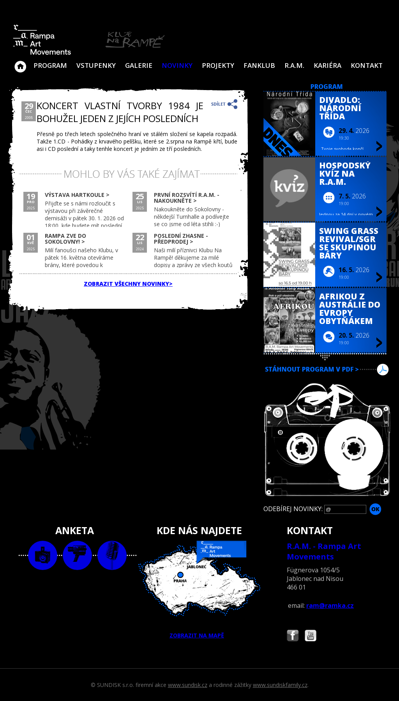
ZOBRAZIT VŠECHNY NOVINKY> (128, 283)
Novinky (177, 65)
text (112, 555)
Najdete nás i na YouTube (310, 636)
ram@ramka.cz (330, 605)
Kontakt (367, 65)
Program (50, 65)
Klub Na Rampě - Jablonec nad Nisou (20, 63)
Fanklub (259, 65)
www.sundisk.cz (187, 685)
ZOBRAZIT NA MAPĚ (199, 590)
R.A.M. (294, 65)
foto (42, 555)
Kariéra (327, 65)
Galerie (138, 65)
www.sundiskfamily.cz (280, 685)
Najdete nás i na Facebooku (292, 636)
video (77, 555)
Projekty (218, 65)
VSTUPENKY (96, 65)
